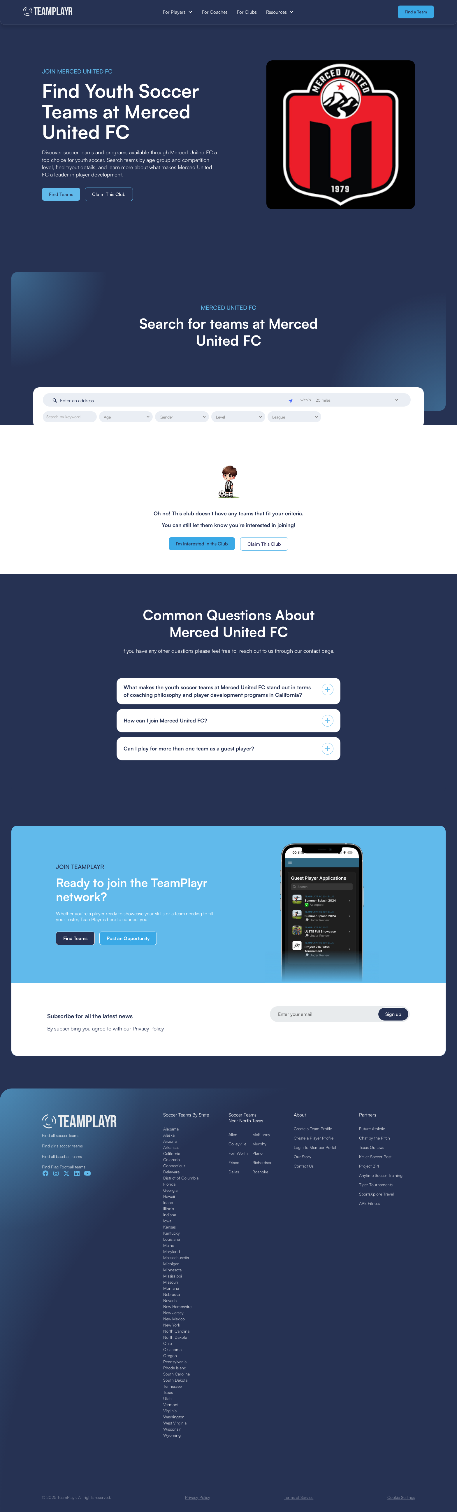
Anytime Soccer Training (380, 1175)
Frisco (233, 1162)
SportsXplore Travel (376, 1193)
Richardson (262, 1162)
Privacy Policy (197, 1497)
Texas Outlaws (371, 1147)
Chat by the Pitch (374, 1137)
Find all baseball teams (62, 1156)
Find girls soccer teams (62, 1145)
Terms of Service (298, 1497)
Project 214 (369, 1165)
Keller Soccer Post (375, 1156)
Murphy (259, 1143)
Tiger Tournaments (376, 1184)
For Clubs (247, 12)
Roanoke (260, 1171)
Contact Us (304, 1165)
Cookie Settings (401, 1497)
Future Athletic (372, 1128)
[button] (177, 12)
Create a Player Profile (313, 1137)
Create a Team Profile (313, 1128)
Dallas (233, 1171)
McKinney (261, 1134)
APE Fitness (369, 1203)
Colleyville (237, 1143)
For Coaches (215, 12)
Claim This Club (109, 194)
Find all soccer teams (60, 1135)
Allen (232, 1134)
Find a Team (416, 11)
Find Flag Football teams (63, 1166)
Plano (257, 1153)
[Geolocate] (290, 400)
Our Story (302, 1156)
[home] (66, 12)
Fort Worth (238, 1153)
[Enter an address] (173, 400)
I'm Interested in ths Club (202, 544)
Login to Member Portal (315, 1147)
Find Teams (61, 194)
